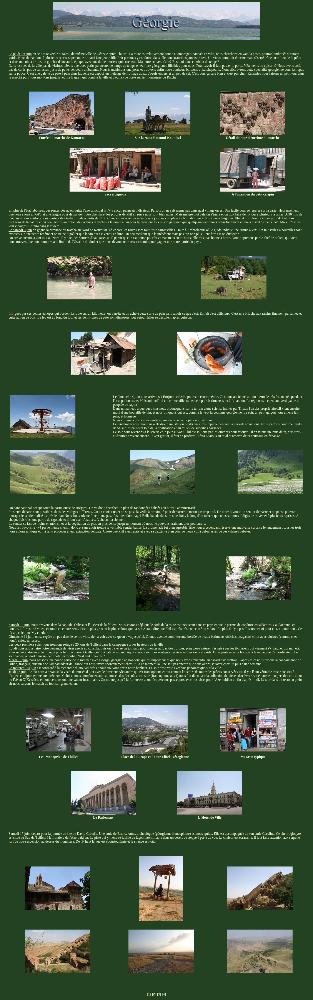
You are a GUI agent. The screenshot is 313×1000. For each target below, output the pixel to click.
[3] (159, 994)
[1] (149, 994)
